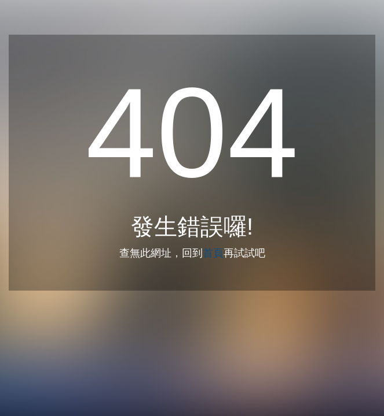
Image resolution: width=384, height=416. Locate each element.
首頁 (213, 253)
